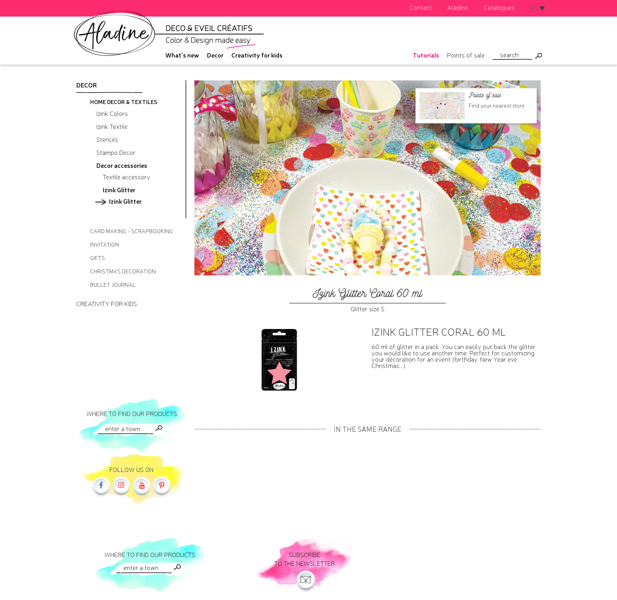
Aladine (457, 7)
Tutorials (426, 54)
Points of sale (466, 54)
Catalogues (499, 7)
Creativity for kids (257, 54)
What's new (182, 54)
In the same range (367, 428)
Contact (421, 7)
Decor (215, 54)
